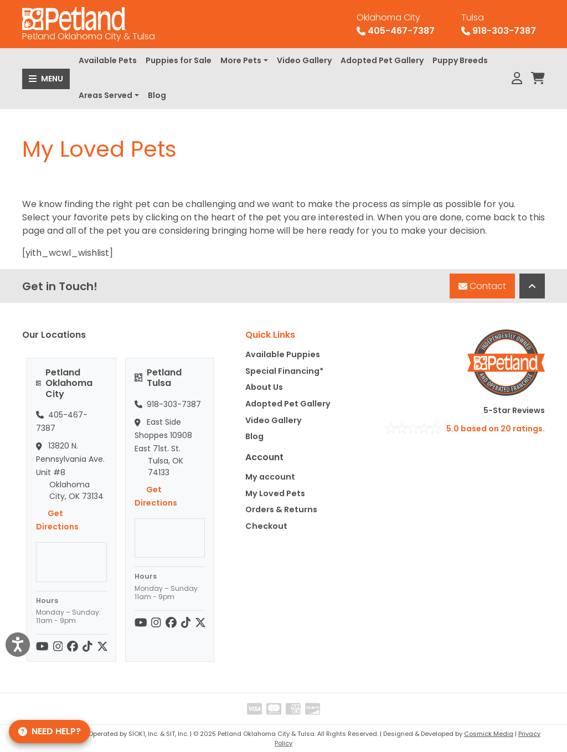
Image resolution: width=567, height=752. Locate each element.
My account (270, 476)
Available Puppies (282, 354)
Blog (157, 95)
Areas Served (105, 95)
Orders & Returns (281, 509)
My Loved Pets (275, 493)
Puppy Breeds (460, 60)
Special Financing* (284, 371)
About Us (264, 387)
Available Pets (108, 60)
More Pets (240, 60)
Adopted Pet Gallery (382, 60)
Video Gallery (304, 60)
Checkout (266, 526)
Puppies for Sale (179, 60)
